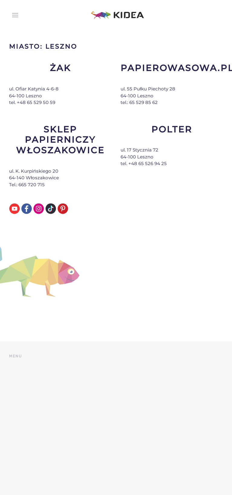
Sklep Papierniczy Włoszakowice (60, 139)
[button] (13, 15)
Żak (60, 68)
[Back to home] (116, 15)
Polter (171, 129)
